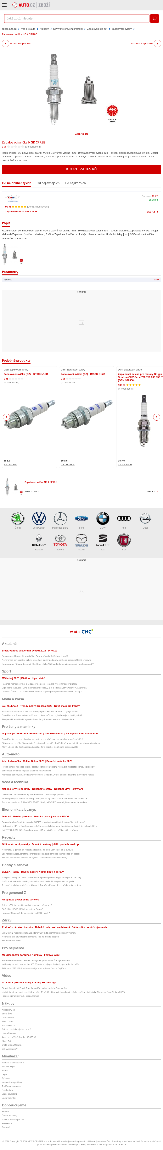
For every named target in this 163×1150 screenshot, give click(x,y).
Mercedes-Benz (60, 520)
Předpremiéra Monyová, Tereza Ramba (20, 996)
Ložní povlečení (9, 1094)
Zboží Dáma (8, 1021)
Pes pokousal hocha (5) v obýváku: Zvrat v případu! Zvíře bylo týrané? (35, 656)
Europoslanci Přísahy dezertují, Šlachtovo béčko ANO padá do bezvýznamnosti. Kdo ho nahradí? (48, 664)
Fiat (124, 542)
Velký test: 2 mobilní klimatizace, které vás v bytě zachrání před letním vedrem (39, 933)
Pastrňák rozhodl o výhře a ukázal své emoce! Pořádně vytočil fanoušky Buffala (39, 684)
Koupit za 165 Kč (81, 169)
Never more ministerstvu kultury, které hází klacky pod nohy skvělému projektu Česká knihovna (46, 660)
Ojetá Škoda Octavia (11, 1045)
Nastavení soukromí (96, 1144)
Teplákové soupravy (11, 1086)
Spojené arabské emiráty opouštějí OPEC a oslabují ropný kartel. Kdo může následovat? (43, 822)
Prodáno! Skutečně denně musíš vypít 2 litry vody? (26, 913)
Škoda (18, 520)
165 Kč (151, 211)
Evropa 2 (6, 1127)
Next (157, 417)
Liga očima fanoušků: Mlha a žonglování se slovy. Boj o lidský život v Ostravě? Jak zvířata (44, 688)
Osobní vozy (8, 1017)
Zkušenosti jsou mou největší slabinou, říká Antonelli (26, 770)
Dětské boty (7, 1090)
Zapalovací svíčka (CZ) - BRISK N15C (26, 374)
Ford (81, 520)
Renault (39, 542)
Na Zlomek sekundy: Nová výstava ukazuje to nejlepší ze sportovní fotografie (38, 881)
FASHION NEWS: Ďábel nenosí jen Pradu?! (22, 909)
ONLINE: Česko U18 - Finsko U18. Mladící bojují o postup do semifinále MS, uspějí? (42, 691)
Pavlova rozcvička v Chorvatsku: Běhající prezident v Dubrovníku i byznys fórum (39, 711)
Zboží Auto (7, 1041)
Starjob (5, 1111)
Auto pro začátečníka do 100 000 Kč (19, 1037)
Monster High (8, 1066)
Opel (145, 520)
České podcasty (9, 1115)
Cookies (81, 1144)
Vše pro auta (28, 28)
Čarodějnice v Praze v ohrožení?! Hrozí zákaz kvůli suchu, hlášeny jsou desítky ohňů (42, 715)
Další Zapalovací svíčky (16, 369)
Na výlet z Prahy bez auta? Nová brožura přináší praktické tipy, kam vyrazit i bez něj (41, 877)
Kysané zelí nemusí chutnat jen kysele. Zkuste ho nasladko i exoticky (34, 857)
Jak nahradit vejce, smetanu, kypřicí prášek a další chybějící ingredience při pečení (41, 854)
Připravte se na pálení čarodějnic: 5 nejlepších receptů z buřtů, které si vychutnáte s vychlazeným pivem (51, 743)
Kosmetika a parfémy (12, 1082)
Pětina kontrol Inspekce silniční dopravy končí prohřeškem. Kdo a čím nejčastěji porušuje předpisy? (48, 767)
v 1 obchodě (10, 464)
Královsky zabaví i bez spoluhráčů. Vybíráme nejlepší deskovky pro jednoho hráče (40, 964)
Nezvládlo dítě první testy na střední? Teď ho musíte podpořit (30, 937)
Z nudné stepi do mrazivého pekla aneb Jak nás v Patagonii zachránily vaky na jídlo (41, 885)
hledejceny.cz (8, 1010)
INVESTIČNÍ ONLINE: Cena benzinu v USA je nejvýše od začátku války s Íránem (40, 830)
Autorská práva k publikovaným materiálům (89, 1141)
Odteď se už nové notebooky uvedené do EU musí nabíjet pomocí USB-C (36, 794)
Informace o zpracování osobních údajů (57, 1144)
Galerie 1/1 (81, 133)
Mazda (81, 542)
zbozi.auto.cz (9, 28)
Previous (6, 417)
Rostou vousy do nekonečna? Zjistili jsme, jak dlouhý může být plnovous (36, 960)
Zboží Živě (7, 1013)
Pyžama (6, 1078)
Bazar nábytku (8, 1098)
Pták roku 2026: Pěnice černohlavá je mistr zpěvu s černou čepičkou (34, 968)
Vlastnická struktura (116, 1144)
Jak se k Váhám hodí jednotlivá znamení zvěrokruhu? (27, 905)
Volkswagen (39, 520)
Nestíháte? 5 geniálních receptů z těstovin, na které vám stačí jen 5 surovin (37, 850)
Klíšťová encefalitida (11, 940)
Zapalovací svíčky (122, 28)
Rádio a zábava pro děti (13, 1119)
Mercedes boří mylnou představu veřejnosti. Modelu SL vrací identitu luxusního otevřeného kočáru (48, 775)
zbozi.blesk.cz (8, 1025)
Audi (124, 520)
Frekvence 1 (8, 1123)
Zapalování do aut (97, 28)
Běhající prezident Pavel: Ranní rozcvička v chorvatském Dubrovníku (34, 988)
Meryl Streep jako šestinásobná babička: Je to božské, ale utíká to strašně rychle (40, 747)
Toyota (60, 542)
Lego (4, 1074)
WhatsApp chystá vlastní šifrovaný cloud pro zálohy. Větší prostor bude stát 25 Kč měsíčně (44, 798)
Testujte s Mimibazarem (13, 1062)
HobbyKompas (9, 1033)
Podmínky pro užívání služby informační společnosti (136, 1141)
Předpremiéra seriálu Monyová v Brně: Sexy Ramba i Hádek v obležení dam (38, 719)
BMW (103, 520)
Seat (103, 542)
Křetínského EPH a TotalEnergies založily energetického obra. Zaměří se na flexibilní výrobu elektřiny (49, 826)
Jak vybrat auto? (10, 1049)
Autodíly (44, 28)
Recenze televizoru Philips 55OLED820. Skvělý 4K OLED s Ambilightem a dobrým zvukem (44, 802)
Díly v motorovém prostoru (68, 28)
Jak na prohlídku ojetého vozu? (16, 1029)
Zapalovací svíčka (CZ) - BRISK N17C (83, 374)
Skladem (153, 199)
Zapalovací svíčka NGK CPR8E (23, 142)
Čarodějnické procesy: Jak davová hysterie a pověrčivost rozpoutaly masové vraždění (42, 739)
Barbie (5, 1070)
